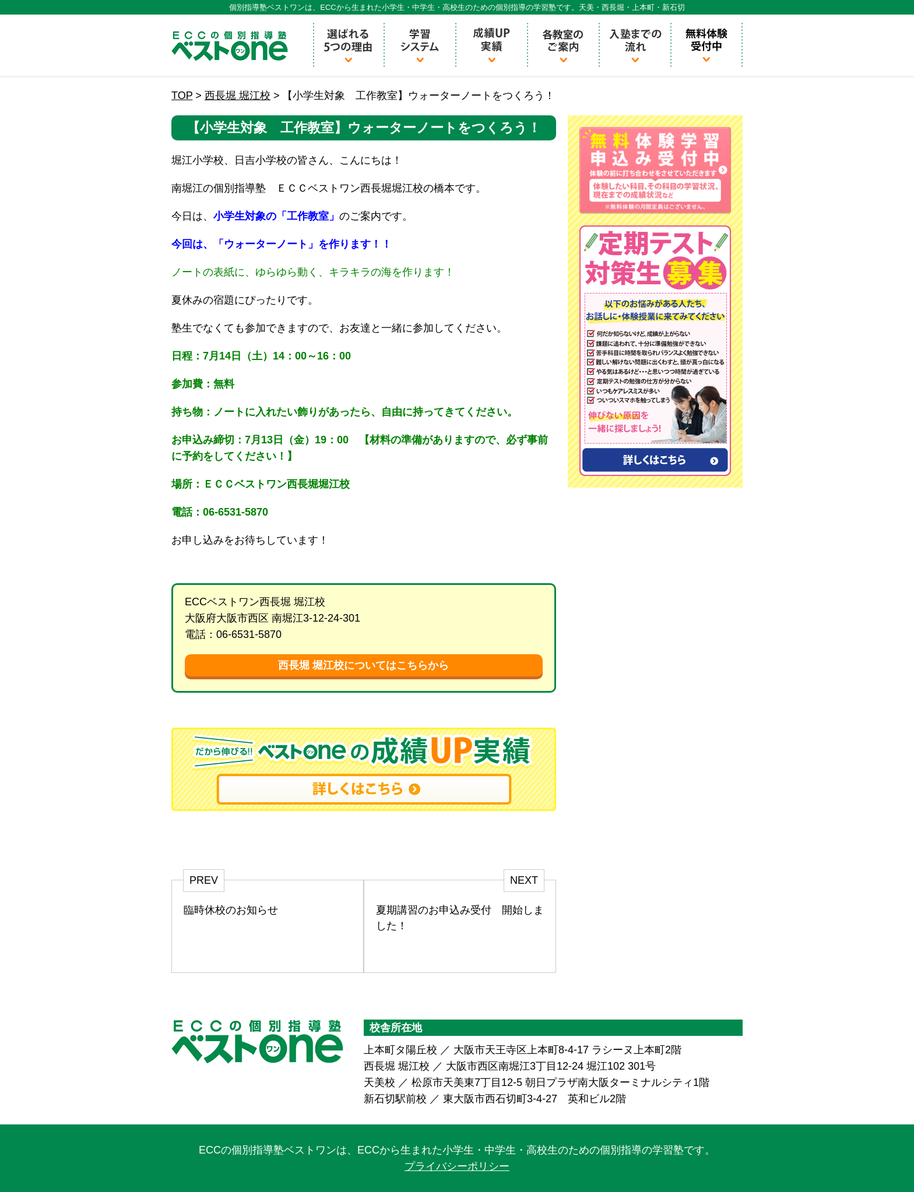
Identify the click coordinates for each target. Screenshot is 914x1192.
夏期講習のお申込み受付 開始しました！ (460, 918)
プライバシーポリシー (457, 1166)
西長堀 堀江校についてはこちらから (363, 665)
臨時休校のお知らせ (231, 910)
